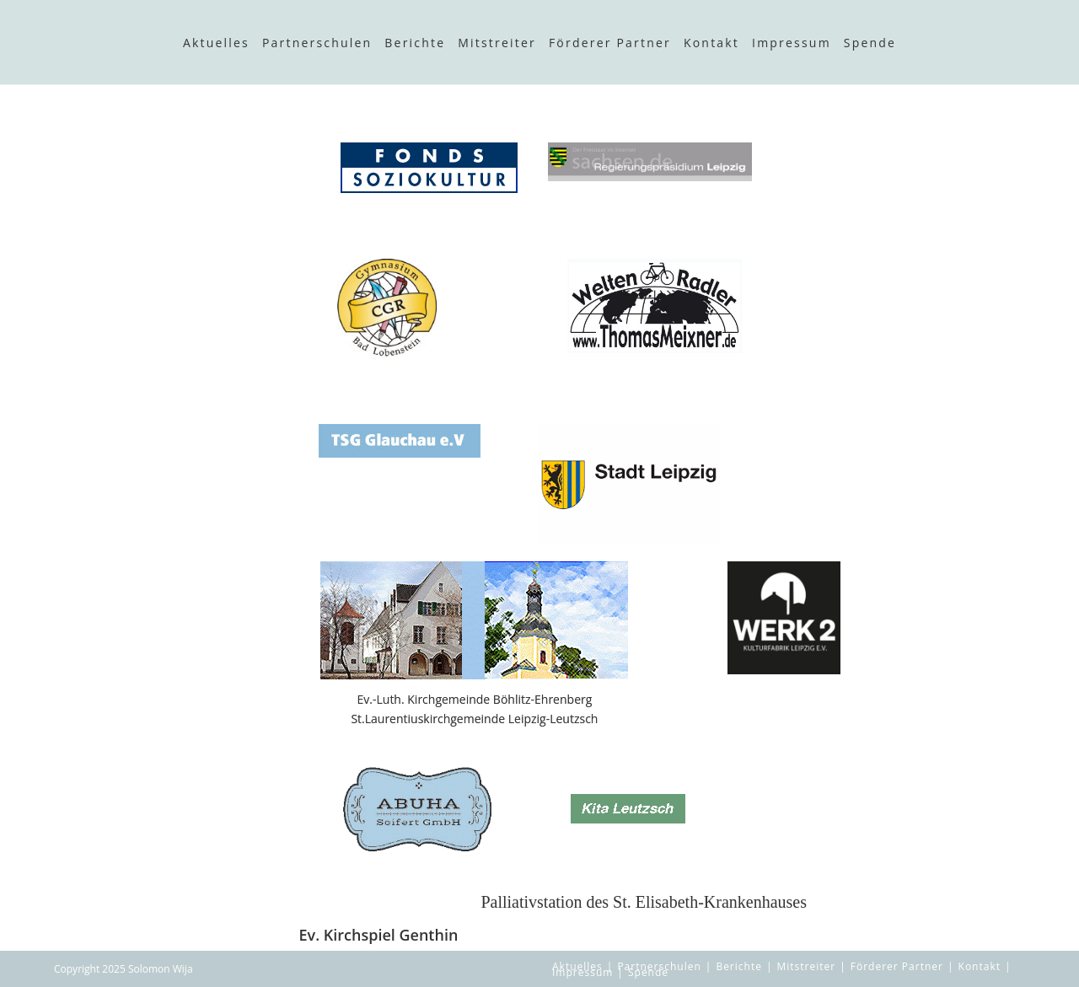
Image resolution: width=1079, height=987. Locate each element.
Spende (870, 43)
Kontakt (711, 43)
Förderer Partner (610, 43)
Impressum (791, 43)
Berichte (414, 43)
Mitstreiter (497, 43)
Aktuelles (216, 43)
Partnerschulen (317, 43)
